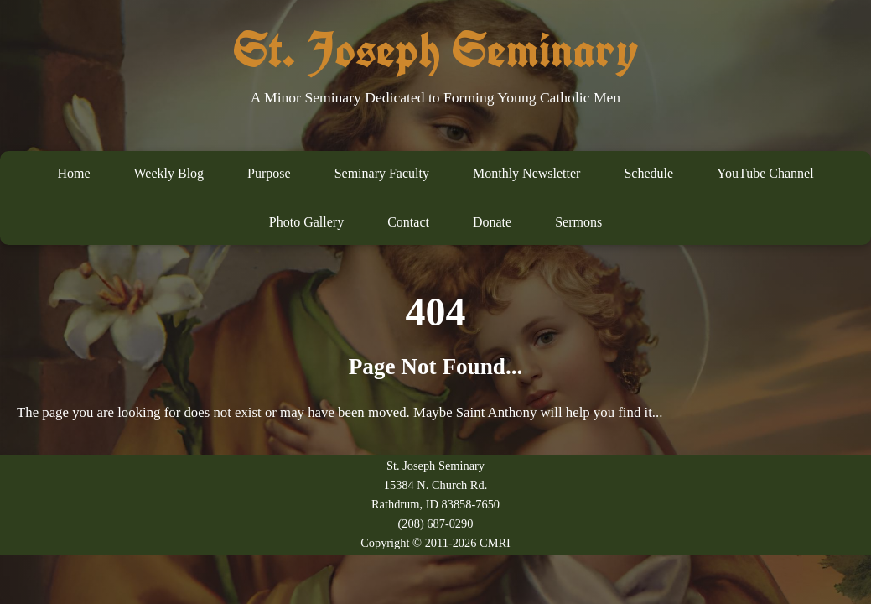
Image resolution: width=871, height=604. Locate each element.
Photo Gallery (306, 222)
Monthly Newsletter (526, 173)
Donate (492, 222)
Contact (408, 222)
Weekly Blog (168, 173)
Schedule (648, 173)
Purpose (269, 173)
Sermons (578, 222)
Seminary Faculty (381, 173)
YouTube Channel (765, 173)
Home (73, 173)
